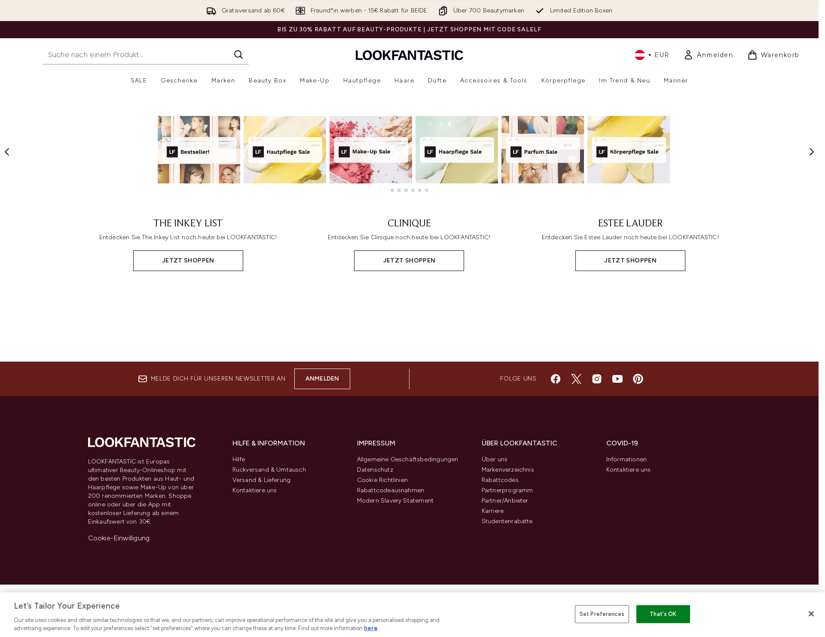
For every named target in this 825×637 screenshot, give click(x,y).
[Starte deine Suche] (146, 54)
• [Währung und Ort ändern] (652, 55)
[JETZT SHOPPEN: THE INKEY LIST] (188, 419)
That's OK (663, 614)
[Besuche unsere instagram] (597, 567)
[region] (412, 614)
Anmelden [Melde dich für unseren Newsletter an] (322, 567)
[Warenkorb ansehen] (773, 55)
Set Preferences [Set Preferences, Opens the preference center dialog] (602, 614)
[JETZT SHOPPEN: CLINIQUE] (409, 419)
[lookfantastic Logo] (409, 54)
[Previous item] (7, 247)
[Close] (811, 613)
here (371, 628)
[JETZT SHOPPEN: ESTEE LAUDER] (630, 419)
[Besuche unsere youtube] (617, 567)
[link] (708, 55)
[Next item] (812, 247)
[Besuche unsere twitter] (576, 567)
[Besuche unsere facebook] (555, 567)
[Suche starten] (238, 54)
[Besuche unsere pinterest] (638, 567)
